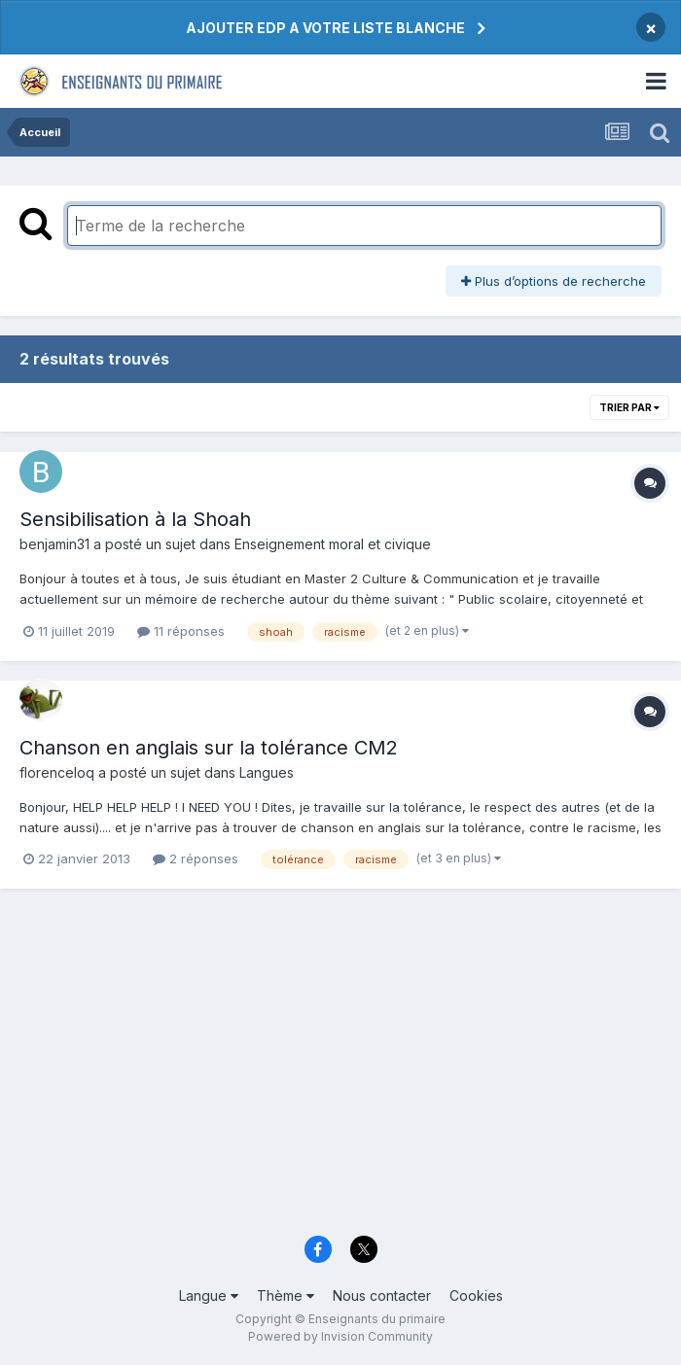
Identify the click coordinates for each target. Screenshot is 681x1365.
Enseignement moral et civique (332, 544)
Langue (208, 1295)
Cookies (476, 1295)
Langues (266, 772)
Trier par (629, 407)
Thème (285, 1295)
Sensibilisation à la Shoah (135, 519)
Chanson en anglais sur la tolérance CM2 (208, 747)
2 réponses (195, 858)
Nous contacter (382, 1295)
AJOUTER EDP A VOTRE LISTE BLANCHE (325, 27)
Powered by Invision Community (340, 1336)
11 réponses (181, 631)
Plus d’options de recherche (553, 281)
